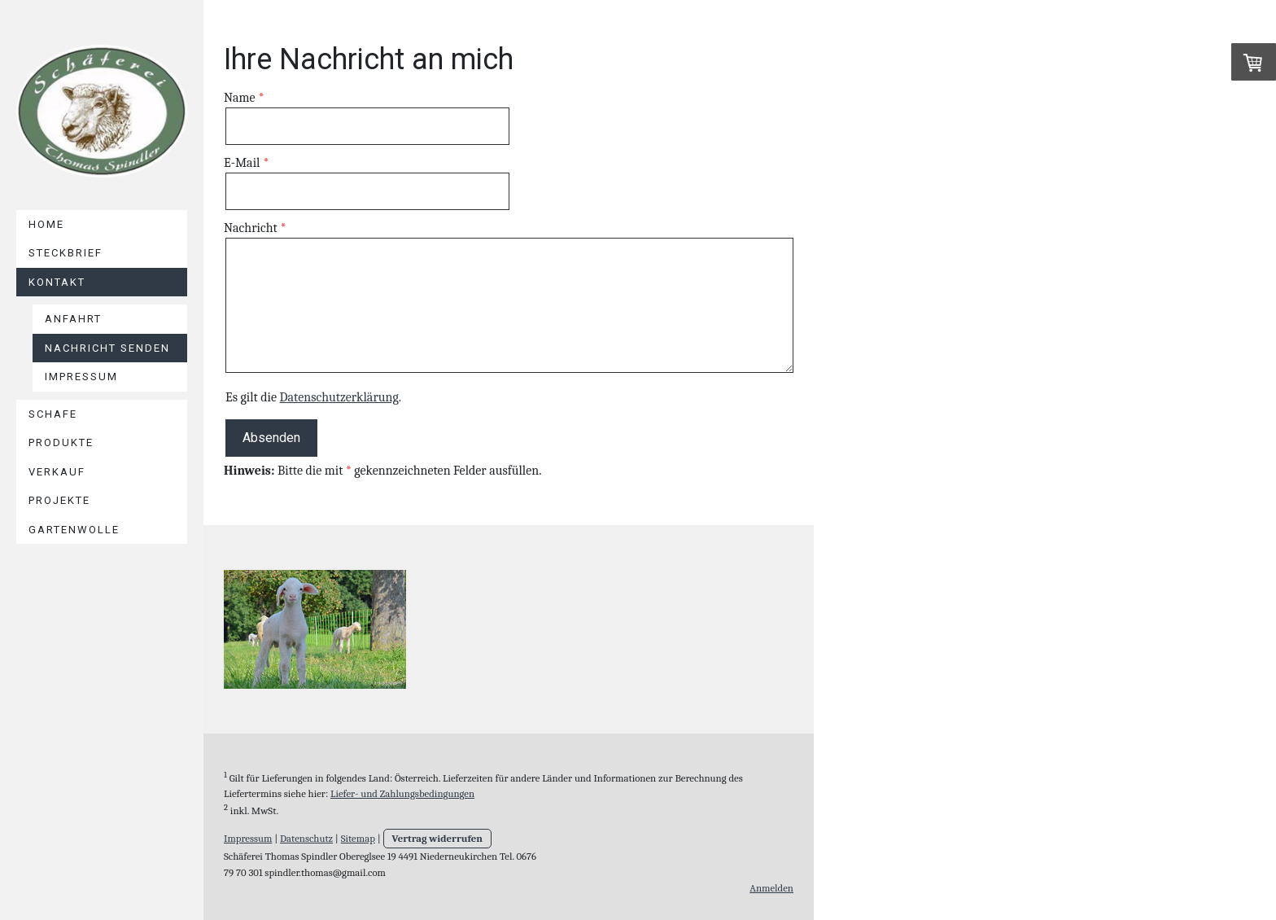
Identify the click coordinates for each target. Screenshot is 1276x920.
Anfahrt (73, 319)
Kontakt (56, 282)
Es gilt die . (313, 397)
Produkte (61, 442)
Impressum (81, 376)
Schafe (52, 414)
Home (46, 224)
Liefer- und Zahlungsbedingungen (402, 793)
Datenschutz (306, 838)
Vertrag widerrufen (437, 838)
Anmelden (771, 888)
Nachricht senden (107, 348)
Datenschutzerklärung (339, 397)
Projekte (59, 500)
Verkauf (56, 472)
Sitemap (358, 838)
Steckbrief (65, 253)
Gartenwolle (74, 530)
